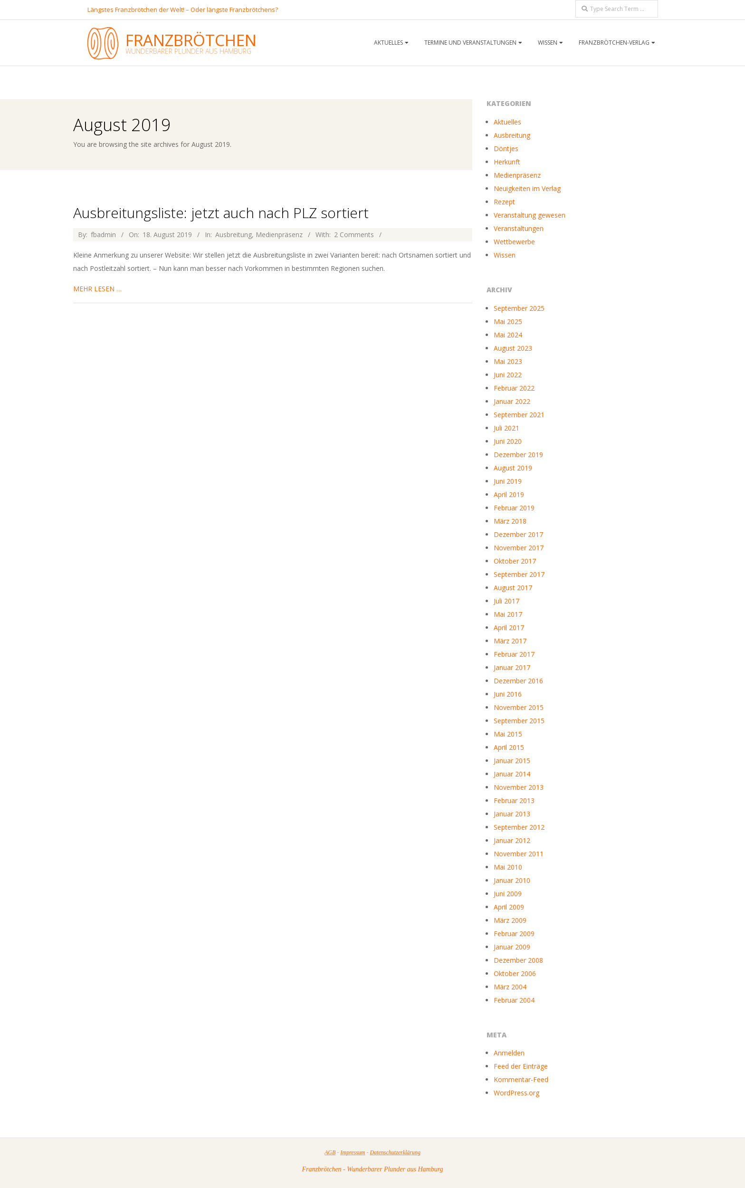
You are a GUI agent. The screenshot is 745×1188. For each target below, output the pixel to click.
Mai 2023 (508, 361)
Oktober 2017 (515, 560)
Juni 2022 (508, 374)
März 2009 (510, 920)
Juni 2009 (508, 893)
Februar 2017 (514, 654)
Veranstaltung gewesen (529, 215)
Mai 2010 (508, 867)
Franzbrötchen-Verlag (614, 42)
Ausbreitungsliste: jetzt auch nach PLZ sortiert (221, 212)
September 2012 (519, 827)
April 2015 (509, 747)
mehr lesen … (97, 288)
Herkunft (507, 161)
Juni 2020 (508, 441)
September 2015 (519, 720)
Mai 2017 (508, 614)
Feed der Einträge (521, 1066)
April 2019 (509, 494)
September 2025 (519, 308)
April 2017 (509, 627)
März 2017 (510, 640)
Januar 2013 (512, 813)
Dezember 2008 (518, 960)
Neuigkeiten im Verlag (527, 188)
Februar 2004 (514, 1000)
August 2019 (513, 467)
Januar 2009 (512, 946)
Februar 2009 (514, 933)
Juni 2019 (508, 481)
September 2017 (519, 574)
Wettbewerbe (514, 241)
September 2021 (519, 414)
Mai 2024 (508, 334)
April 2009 (509, 906)
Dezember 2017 (518, 534)
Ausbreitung (233, 234)
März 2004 (510, 986)
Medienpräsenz (279, 234)
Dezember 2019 (518, 454)
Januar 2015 (512, 760)
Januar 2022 (512, 401)
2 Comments (354, 234)
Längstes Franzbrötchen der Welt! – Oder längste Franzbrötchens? (182, 9)
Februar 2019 (514, 507)
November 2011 (519, 853)
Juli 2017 (506, 600)
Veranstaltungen (519, 228)
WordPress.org (516, 1092)
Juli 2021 (506, 427)
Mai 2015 (508, 733)
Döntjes (506, 148)
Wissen (547, 42)
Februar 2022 (514, 388)
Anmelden (509, 1052)
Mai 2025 (508, 321)
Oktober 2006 (515, 973)
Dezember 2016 (518, 680)
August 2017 (513, 587)
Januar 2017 (512, 667)
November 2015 (519, 707)
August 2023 (513, 348)
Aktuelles (388, 42)
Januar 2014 (512, 773)
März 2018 (510, 521)
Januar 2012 (512, 840)
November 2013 (519, 787)
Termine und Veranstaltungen (470, 42)
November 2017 (519, 547)
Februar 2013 (514, 800)
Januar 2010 (512, 880)
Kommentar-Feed (521, 1079)
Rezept (504, 201)
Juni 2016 (508, 694)
